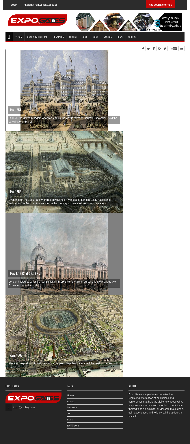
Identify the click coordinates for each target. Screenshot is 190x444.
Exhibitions (73, 425)
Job (69, 413)
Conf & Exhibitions (37, 37)
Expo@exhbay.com (24, 407)
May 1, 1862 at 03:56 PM (25, 273)
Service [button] (73, 37)
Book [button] (95, 37)
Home (70, 395)
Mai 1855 (15, 191)
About (70, 401)
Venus (18, 37)
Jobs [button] (84, 37)
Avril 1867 (16, 355)
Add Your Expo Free (160, 5)
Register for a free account (40, 5)
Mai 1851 (15, 109)
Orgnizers (58, 37)
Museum (108, 37)
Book (70, 419)
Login (14, 5)
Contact (133, 37)
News (120, 37)
